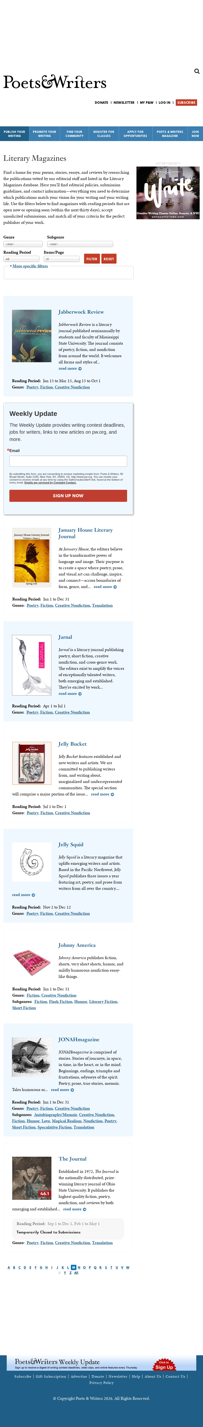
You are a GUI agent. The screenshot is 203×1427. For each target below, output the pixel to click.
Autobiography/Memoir (55, 1114)
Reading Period (17, 252)
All (76, 1273)
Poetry (32, 387)
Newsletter (124, 102)
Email (14, 451)
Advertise (79, 1376)
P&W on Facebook (180, 115)
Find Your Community (75, 134)
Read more (68, 368)
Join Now (195, 134)
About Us (153, 1376)
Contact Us (175, 1376)
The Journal (72, 1159)
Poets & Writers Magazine (170, 134)
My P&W (147, 102)
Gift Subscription (51, 1376)
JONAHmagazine (79, 1039)
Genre (8, 237)
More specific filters (30, 266)
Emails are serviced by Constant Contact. (50, 482)
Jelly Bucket (73, 744)
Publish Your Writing (14, 134)
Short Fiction (24, 1008)
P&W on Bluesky (188, 115)
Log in (165, 102)
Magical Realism (66, 1121)
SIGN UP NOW (68, 496)
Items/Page (54, 252)
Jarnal (65, 637)
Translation (102, 605)
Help (136, 1376)
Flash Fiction (60, 1001)
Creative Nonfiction (72, 387)
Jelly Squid (71, 844)
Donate (101, 102)
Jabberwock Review (81, 312)
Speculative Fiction (54, 1127)
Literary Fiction (103, 1001)
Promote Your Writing (44, 134)
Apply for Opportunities (135, 134)
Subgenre (55, 237)
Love (46, 1121)
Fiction (46, 387)
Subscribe (186, 102)
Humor (80, 1001)
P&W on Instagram (196, 115)
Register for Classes (103, 134)
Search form (197, 71)
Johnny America (77, 945)
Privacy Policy (101, 1383)
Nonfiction (93, 1121)
